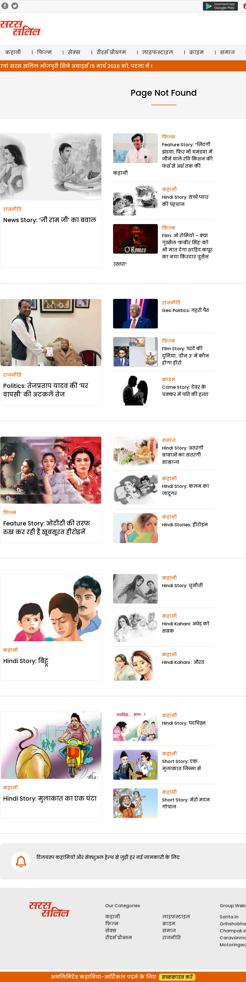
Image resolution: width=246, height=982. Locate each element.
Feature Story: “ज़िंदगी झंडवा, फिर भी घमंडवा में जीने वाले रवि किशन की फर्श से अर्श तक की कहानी (163, 158)
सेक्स (74, 52)
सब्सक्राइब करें (177, 977)
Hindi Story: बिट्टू (25, 661)
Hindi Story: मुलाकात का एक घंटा (50, 798)
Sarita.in (229, 917)
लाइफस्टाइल (157, 52)
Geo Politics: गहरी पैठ (185, 310)
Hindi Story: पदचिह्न (184, 723)
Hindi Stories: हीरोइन (185, 525)
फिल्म (44, 52)
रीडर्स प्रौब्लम (111, 52)
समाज (227, 52)
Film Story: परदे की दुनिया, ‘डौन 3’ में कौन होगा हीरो (185, 355)
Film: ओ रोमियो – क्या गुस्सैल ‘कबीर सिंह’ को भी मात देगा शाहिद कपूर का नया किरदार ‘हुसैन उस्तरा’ (162, 249)
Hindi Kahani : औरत (183, 662)
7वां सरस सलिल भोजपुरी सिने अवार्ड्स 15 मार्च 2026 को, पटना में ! (76, 66)
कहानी (13, 52)
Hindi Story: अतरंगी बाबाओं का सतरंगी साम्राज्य (182, 455)
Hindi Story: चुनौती (182, 585)
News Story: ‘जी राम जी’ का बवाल (49, 220)
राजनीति (12, 209)
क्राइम (196, 52)
